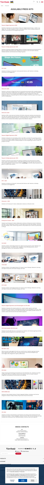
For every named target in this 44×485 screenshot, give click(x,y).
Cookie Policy (17, 471)
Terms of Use (22, 471)
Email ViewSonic (22, 435)
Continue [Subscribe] (18, 453)
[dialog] (22, 474)
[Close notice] (37, 468)
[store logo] (17, 2)
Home (2, 5)
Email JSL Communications (22, 431)
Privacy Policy (12, 471)
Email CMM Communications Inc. (22, 440)
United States (25, 451)
